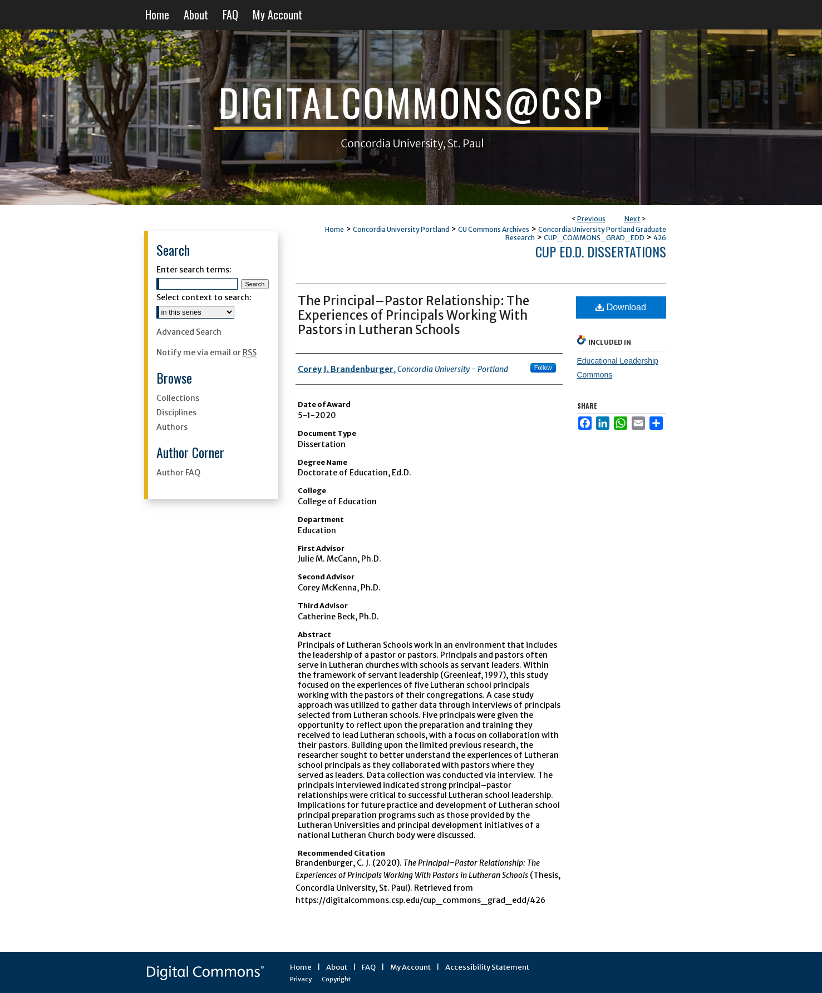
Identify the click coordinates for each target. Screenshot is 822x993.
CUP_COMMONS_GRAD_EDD (594, 238)
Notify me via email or (206, 352)
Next (632, 219)
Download (620, 307)
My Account (410, 967)
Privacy (301, 979)
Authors (172, 427)
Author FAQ (178, 473)
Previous (591, 219)
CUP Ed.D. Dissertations (600, 251)
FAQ (369, 967)
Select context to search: (204, 297)
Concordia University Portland (401, 229)
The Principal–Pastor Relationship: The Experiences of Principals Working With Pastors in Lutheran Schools (413, 315)
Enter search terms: (194, 270)
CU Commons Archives (493, 229)
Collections (177, 398)
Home (334, 229)
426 (659, 238)
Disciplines (176, 413)
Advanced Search (189, 332)
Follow (543, 367)
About (336, 967)
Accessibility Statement (487, 967)
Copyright (336, 979)
